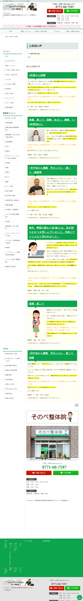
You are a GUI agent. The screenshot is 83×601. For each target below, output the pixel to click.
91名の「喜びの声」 (41, 31)
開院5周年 (8, 375)
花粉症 (7, 151)
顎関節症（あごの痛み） (12, 227)
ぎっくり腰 (9, 186)
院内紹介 (8, 89)
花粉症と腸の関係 (11, 370)
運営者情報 (9, 107)
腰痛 (6, 181)
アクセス (57, 31)
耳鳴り (7, 172)
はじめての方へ (10, 61)
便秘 (6, 167)
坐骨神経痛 (9, 122)
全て (29, 57)
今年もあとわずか (11, 389)
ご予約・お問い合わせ (72, 31)
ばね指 (7, 221)
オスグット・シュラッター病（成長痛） (12, 157)
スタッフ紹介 (9, 102)
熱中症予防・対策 (11, 353)
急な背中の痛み (10, 195)
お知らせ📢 (9, 93)
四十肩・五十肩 (10, 118)
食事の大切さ (9, 398)
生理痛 (7, 163)
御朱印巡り (9, 393)
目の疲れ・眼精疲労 (12, 209)
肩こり (7, 177)
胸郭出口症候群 (10, 266)
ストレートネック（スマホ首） (12, 234)
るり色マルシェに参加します (12, 360)
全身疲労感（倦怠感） (12, 200)
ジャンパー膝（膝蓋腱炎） (12, 261)
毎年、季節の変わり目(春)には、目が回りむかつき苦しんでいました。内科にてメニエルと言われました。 (52, 232)
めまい (7, 146)
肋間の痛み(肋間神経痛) (12, 129)
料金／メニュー (26, 31)
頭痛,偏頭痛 (9, 205)
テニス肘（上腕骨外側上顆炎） (12, 242)
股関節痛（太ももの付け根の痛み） (12, 136)
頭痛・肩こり (36, 303)
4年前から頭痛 (37, 75)
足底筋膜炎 (9, 141)
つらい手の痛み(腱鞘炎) (12, 215)
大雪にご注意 (9, 384)
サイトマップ (9, 98)
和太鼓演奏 (9, 379)
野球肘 (7, 247)
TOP (10, 31)
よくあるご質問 (10, 84)
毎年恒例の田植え (11, 365)
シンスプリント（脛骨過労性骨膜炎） (12, 253)
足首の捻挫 (9, 191)
